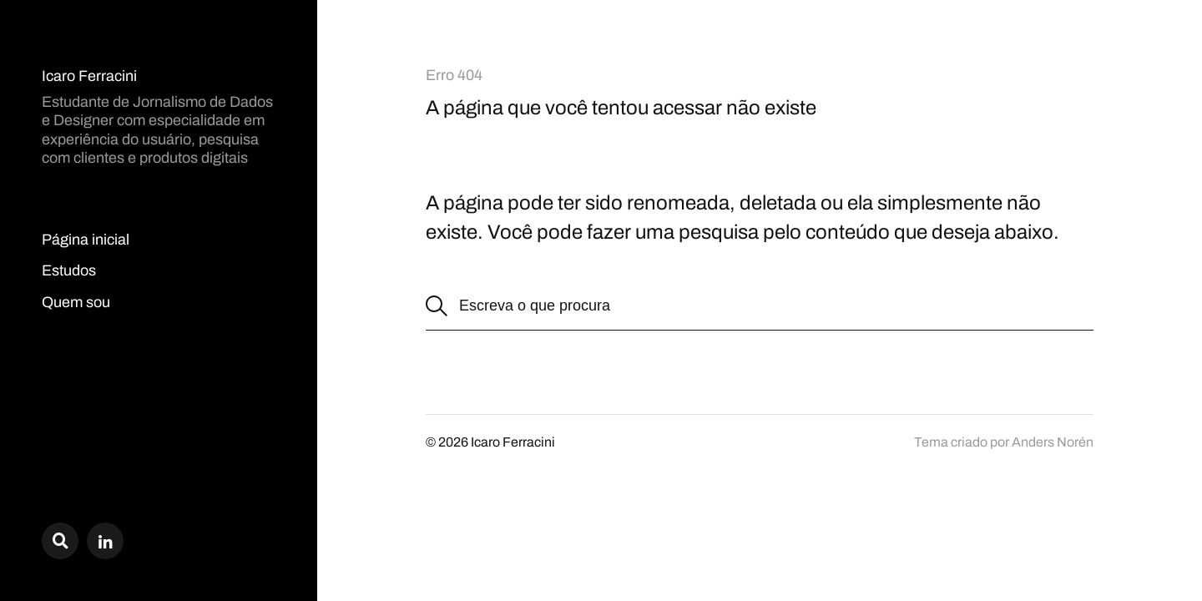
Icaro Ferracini (89, 76)
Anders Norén (1052, 442)
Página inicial (85, 239)
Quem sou (76, 302)
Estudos (69, 270)
